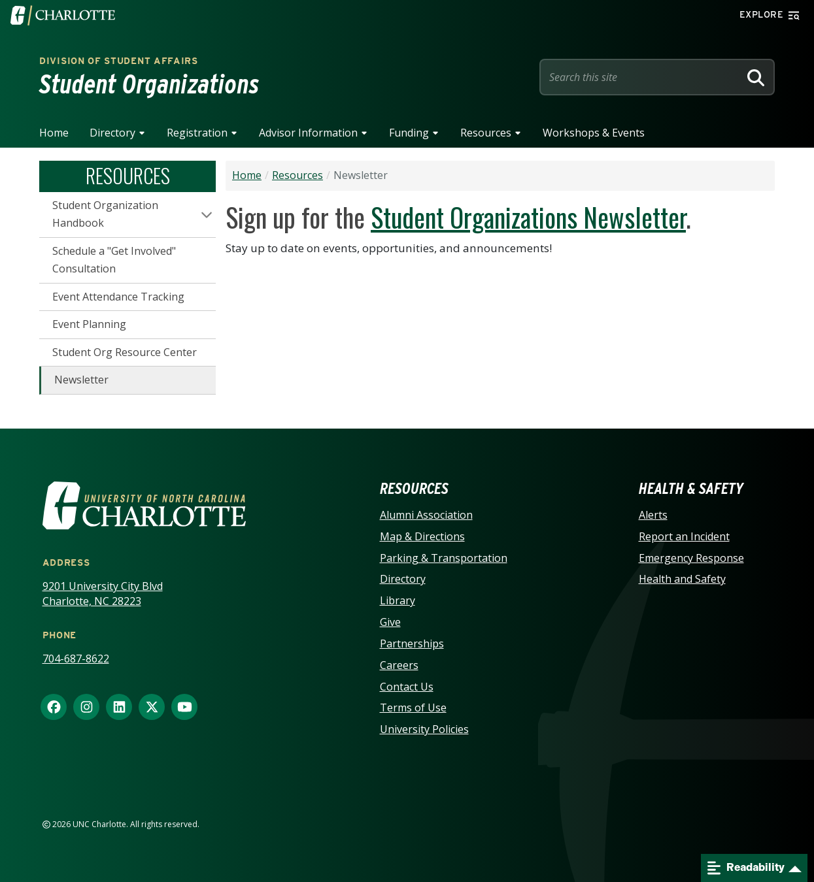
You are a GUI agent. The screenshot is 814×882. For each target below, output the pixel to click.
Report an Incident (684, 536)
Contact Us (406, 686)
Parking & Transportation (443, 558)
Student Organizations (149, 84)
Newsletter (81, 379)
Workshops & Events (594, 132)
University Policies (424, 729)
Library (397, 600)
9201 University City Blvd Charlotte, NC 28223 (102, 593)
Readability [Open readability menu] (746, 867)
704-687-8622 (75, 658)
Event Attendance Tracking (118, 296)
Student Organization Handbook (105, 214)
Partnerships (412, 643)
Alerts (653, 515)
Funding (409, 132)
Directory (112, 132)
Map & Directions (422, 536)
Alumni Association (426, 515)
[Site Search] (642, 77)
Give (390, 622)
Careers (399, 665)
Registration (197, 132)
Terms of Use (413, 707)
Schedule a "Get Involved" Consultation (114, 260)
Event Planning (89, 324)
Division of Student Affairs (118, 61)
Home (54, 132)
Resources (485, 132)
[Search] (756, 77)
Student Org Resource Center (124, 352)
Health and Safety (682, 579)
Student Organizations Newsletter (528, 217)
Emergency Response (691, 558)
